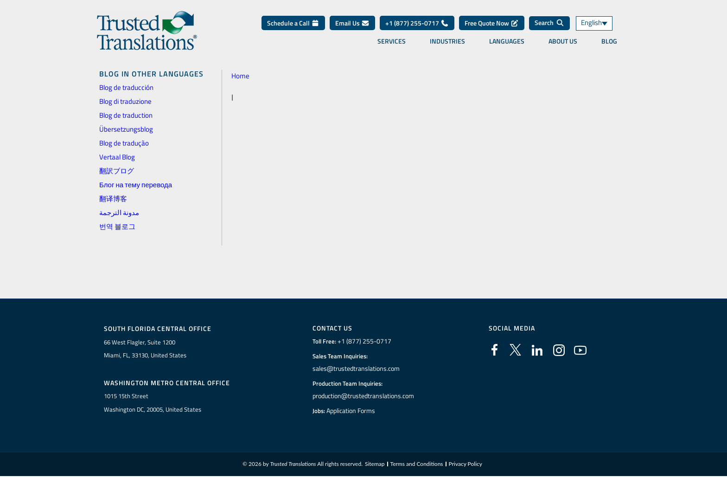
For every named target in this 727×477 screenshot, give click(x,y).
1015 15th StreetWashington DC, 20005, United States (152, 403)
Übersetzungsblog (126, 129)
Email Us (352, 23)
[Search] (549, 23)
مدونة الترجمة (119, 212)
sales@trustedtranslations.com (355, 368)
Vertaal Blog (117, 157)
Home (240, 75)
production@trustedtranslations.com (363, 396)
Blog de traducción (126, 87)
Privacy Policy (465, 464)
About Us (562, 41)
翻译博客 (113, 198)
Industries (447, 41)
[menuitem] (602, 23)
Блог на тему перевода (135, 184)
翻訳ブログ (116, 170)
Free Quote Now (492, 23)
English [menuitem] (591, 23)
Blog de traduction (126, 115)
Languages (506, 41)
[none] (602, 23)
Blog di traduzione (125, 101)
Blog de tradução (124, 143)
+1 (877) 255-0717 (417, 23)
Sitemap (375, 464)
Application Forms (352, 410)
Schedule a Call (293, 23)
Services (391, 41)
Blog (609, 41)
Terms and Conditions (416, 464)
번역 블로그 (117, 226)
